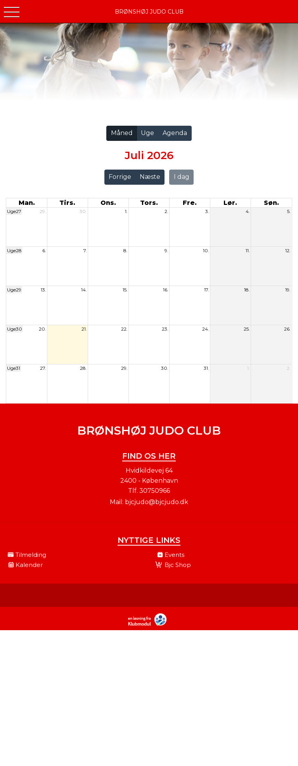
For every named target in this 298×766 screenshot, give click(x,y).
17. (206, 290)
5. (289, 211)
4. (248, 211)
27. (43, 368)
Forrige (120, 176)
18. (247, 290)
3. (207, 211)
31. (206, 368)
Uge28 (14, 250)
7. (85, 250)
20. (42, 329)
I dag (181, 176)
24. (205, 329)
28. (83, 368)
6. (44, 250)
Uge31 (13, 368)
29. (43, 211)
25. (247, 329)
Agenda (175, 133)
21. (84, 329)
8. (125, 250)
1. (126, 211)
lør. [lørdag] (230, 202)
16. (165, 290)
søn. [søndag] (271, 202)
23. (165, 329)
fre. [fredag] (190, 202)
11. (248, 250)
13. (43, 290)
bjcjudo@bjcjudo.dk (156, 502)
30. (83, 211)
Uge (147, 133)
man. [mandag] (27, 202)
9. (166, 250)
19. (288, 290)
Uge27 (14, 211)
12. (288, 250)
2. (166, 211)
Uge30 (14, 329)
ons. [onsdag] (108, 202)
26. (287, 329)
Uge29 (14, 290)
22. (124, 329)
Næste (150, 176)
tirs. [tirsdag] (67, 202)
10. (206, 250)
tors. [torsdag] (149, 202)
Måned (122, 133)
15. (125, 290)
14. (84, 290)
